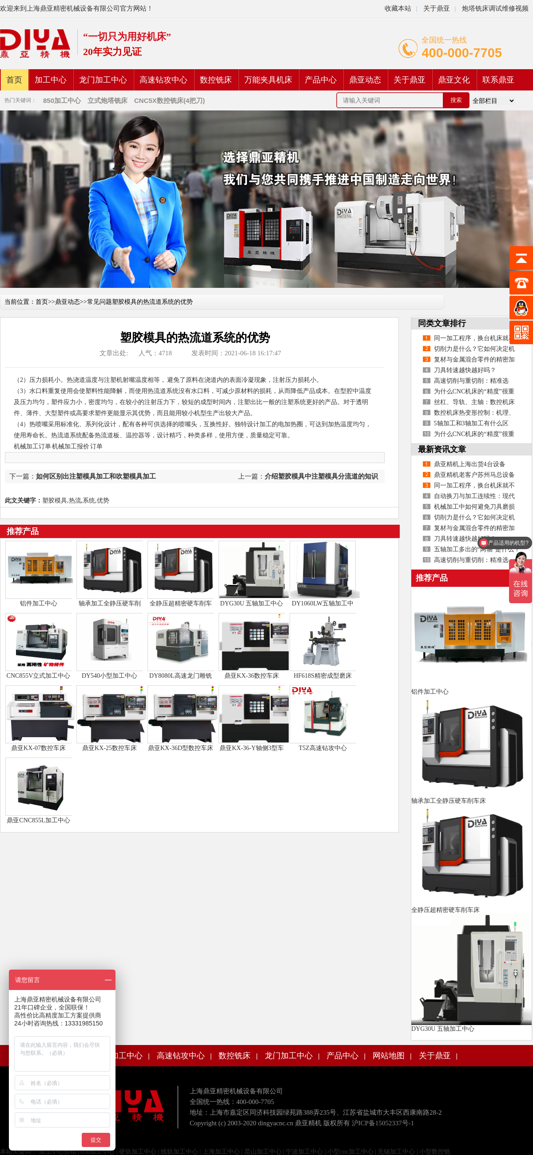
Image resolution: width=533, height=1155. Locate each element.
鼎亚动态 (365, 79)
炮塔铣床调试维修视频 (495, 8)
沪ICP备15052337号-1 (383, 1123)
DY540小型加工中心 (109, 675)
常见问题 (99, 302)
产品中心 (321, 79)
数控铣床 (216, 79)
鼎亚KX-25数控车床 (109, 748)
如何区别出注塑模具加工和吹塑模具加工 (96, 476)
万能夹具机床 (268, 79)
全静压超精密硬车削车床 (445, 910)
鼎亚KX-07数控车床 (38, 748)
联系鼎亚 (498, 79)
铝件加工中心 (38, 603)
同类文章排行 (442, 323)
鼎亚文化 (454, 79)
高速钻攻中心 (163, 79)
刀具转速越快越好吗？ (465, 370)
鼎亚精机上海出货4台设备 (469, 464)
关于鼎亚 (436, 8)
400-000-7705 (462, 53)
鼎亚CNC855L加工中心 (38, 820)
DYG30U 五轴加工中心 (251, 603)
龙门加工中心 (103, 79)
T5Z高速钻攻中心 (322, 748)
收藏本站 (398, 8)
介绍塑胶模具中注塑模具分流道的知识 (321, 476)
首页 (14, 79)
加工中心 (51, 79)
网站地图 (389, 1055)
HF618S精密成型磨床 (323, 675)
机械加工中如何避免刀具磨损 (474, 506)
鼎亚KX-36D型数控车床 (180, 748)
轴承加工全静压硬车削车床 (448, 801)
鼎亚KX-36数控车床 (251, 675)
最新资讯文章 (442, 449)
